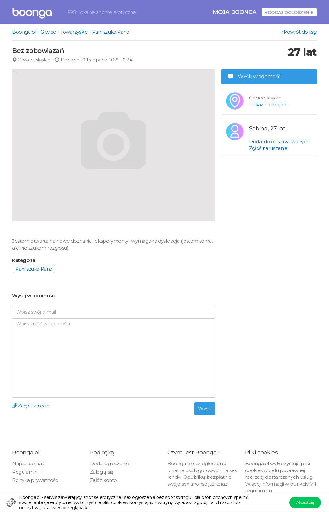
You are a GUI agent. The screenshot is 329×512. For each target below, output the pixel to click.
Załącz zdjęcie (31, 406)
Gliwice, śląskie (31, 60)
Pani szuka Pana (110, 32)
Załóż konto (103, 480)
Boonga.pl (24, 32)
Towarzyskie (74, 32)
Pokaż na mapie (267, 104)
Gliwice (48, 32)
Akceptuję (305, 502)
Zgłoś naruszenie (268, 148)
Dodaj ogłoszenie (110, 463)
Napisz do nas (28, 463)
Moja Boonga (235, 12)
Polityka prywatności (35, 480)
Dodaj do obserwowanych (279, 141)
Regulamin (24, 472)
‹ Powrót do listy (299, 32)
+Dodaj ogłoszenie (289, 12)
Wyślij (204, 409)
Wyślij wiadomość (254, 77)
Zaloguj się (102, 472)
